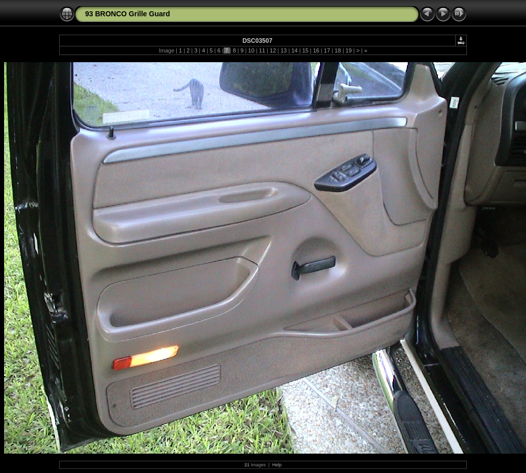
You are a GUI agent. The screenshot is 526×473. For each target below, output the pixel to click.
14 (294, 50)
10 (251, 50)
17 (326, 50)
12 (272, 50)
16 (316, 50)
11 (262, 50)
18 (338, 50)
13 (283, 50)
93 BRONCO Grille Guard (127, 14)
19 (348, 50)
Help (277, 464)
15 (305, 50)
